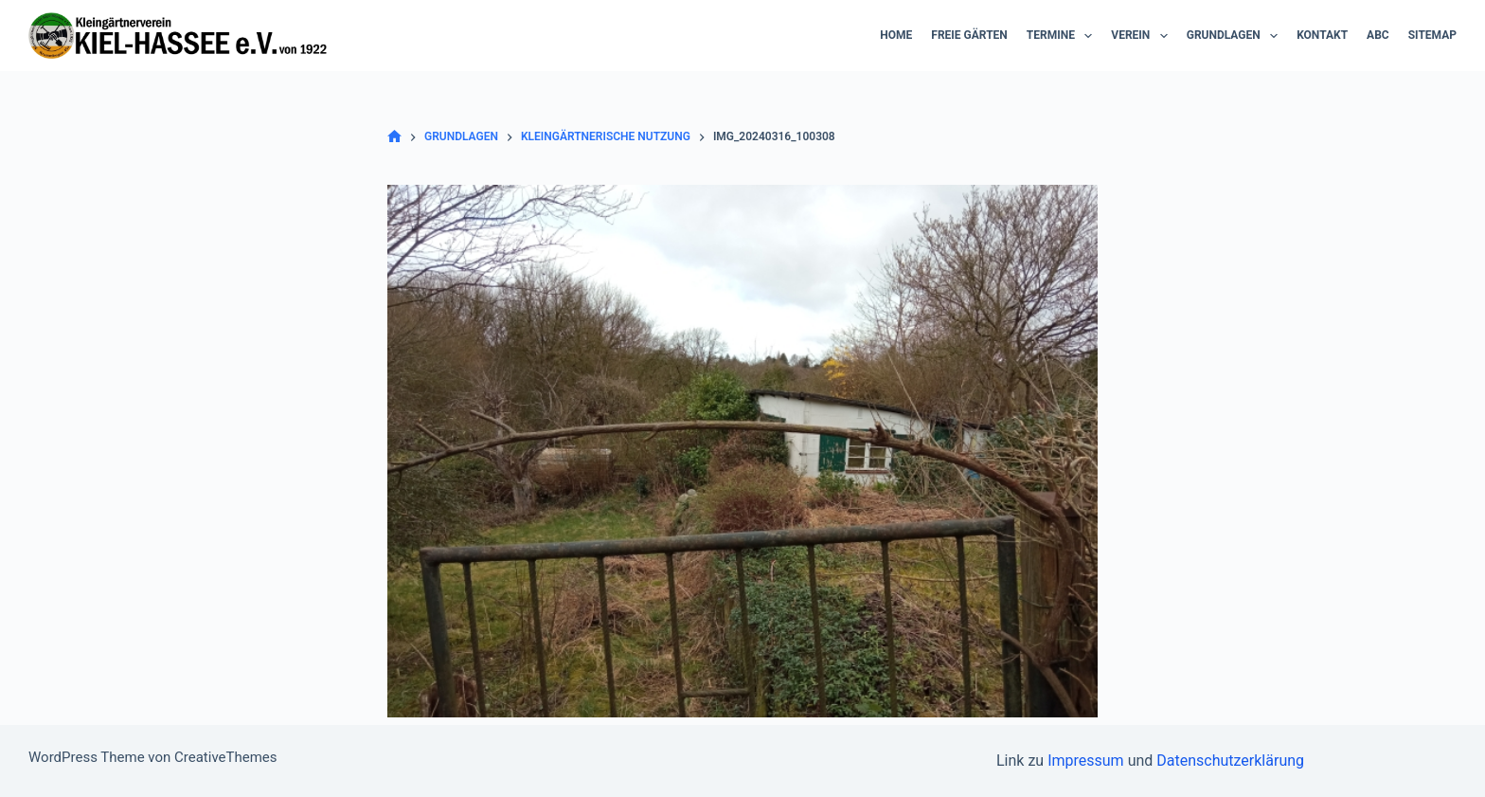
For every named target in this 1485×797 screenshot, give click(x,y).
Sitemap (1432, 35)
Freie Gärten (969, 35)
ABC (1378, 35)
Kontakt (1322, 35)
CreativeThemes (225, 757)
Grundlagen (1236, 36)
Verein (1142, 36)
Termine (1063, 36)
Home (896, 35)
